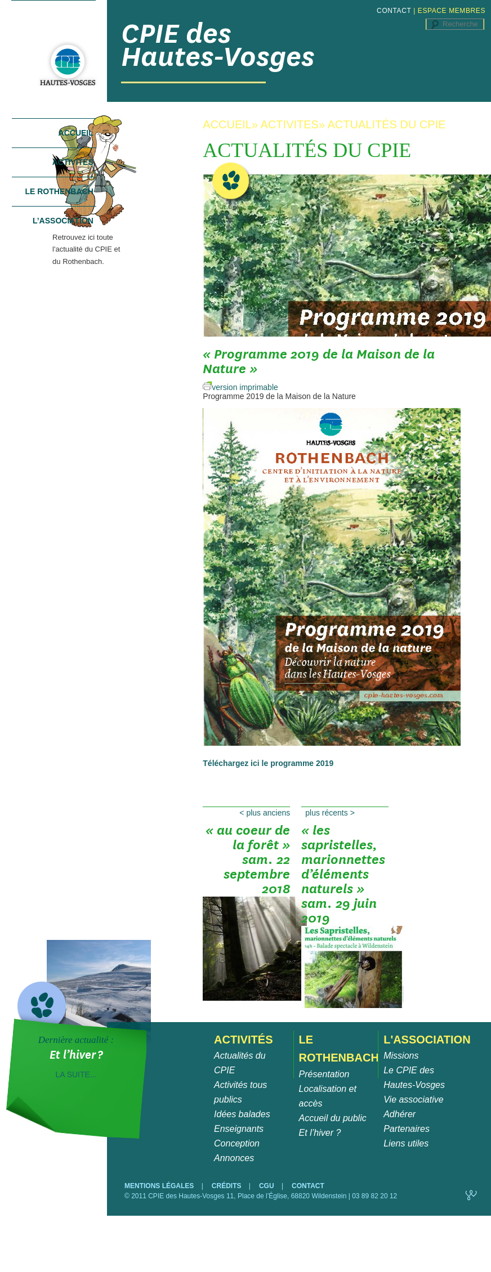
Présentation (324, 1074)
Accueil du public (333, 1118)
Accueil (76, 132)
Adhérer (399, 1114)
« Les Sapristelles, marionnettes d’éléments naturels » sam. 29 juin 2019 (345, 848)
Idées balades (242, 1114)
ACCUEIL (227, 124)
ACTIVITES (290, 124)
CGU (267, 1186)
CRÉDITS (227, 1186)
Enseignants (239, 1129)
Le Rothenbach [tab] (59, 191)
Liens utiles (405, 1143)
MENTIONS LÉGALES (160, 1186)
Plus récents (330, 812)
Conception (237, 1143)
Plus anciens (264, 812)
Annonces (234, 1158)
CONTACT (394, 11)
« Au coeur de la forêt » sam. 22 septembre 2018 (246, 848)
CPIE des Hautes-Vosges (218, 45)
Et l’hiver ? (320, 1132)
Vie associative (413, 1099)
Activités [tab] (72, 162)
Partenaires (406, 1129)
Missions (400, 1055)
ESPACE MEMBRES (451, 11)
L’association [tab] (63, 220)
